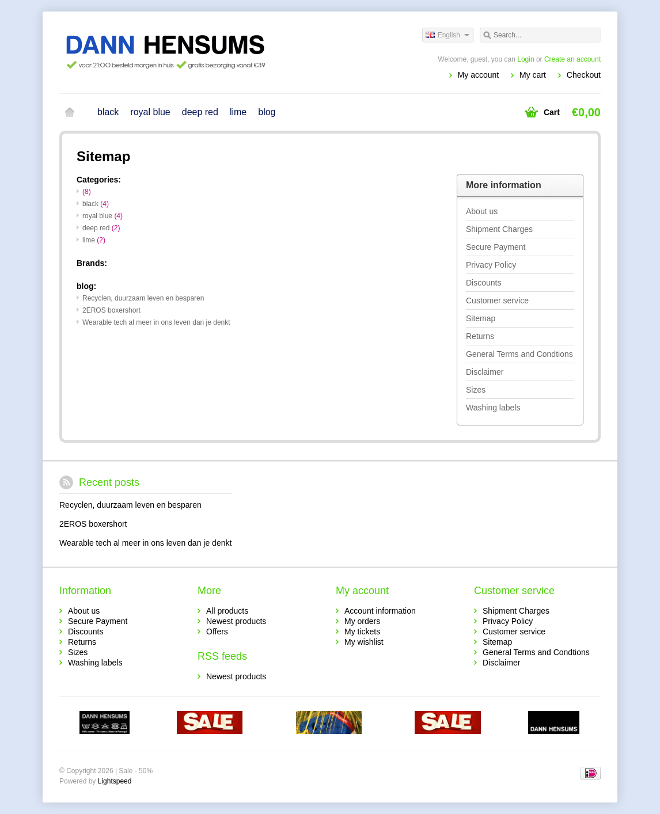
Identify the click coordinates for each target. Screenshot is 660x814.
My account (478, 74)
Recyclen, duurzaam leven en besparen (143, 298)
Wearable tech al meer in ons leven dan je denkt (156, 322)
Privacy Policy (491, 264)
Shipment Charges (499, 229)
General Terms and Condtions (519, 354)
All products (227, 610)
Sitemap (480, 318)
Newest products (236, 621)
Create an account (572, 59)
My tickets (362, 631)
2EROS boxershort (111, 310)
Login (525, 59)
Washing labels (493, 407)
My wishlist (364, 641)
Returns (480, 336)
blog (266, 112)
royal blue (150, 112)
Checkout (584, 74)
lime (238, 112)
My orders (362, 621)
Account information (380, 610)
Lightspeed (115, 781)
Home (69, 112)
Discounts (483, 282)
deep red (200, 112)
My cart (532, 74)
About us (482, 211)
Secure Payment (496, 247)
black (108, 112)
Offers (217, 631)
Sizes (475, 389)
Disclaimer (484, 371)
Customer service (497, 300)
